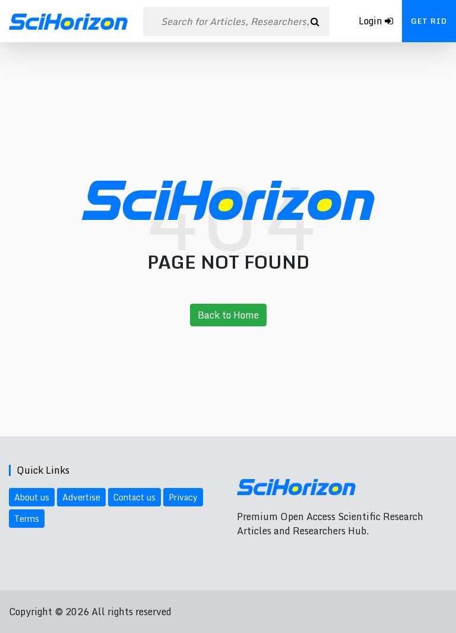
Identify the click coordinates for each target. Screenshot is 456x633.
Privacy (183, 497)
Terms (26, 518)
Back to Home (228, 315)
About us (31, 497)
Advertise (81, 497)
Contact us (134, 497)
